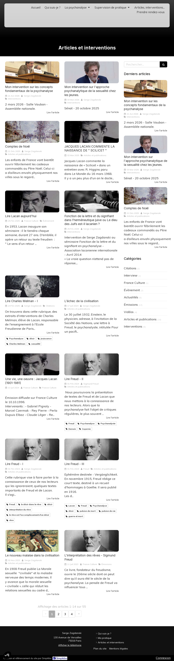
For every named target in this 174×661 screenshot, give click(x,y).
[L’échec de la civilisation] (91, 286)
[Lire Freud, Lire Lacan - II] (91, 364)
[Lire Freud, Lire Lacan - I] (32, 449)
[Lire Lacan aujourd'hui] (32, 201)
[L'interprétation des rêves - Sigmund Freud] (91, 541)
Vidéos (129, 312)
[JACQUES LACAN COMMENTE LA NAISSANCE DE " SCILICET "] (91, 132)
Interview (130, 275)
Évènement (132, 290)
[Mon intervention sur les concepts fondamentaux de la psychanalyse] (32, 72)
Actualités (131, 297)
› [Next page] (78, 614)
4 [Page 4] (72, 614)
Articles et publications (140, 319)
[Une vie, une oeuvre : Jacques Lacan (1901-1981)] (32, 364)
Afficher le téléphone (69, 645)
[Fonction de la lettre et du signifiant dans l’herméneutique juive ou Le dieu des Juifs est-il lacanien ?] (91, 201)
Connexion (163, 658)
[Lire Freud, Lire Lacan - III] (91, 449)
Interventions (133, 326)
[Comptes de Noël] (32, 132)
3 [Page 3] (65, 614)
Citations (130, 268)
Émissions (131, 305)
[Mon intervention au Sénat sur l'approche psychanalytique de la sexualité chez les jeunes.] (91, 72)
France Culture (134, 283)
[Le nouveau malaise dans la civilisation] (32, 541)
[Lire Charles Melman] (32, 286)
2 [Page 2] (58, 614)
